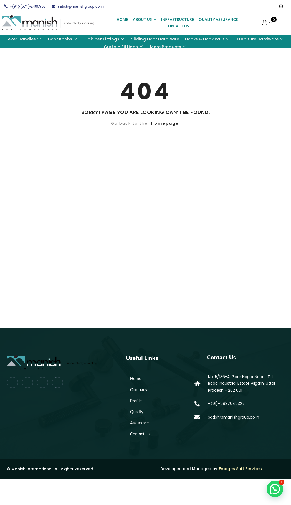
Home (123, 19)
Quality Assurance (218, 19)
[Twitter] (259, 6)
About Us (145, 19)
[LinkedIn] (270, 6)
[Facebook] (248, 6)
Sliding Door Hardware (155, 39)
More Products (168, 46)
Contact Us (177, 26)
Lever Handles (23, 39)
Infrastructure (177, 19)
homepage (165, 123)
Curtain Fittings (123, 46)
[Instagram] (281, 6)
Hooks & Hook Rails (207, 39)
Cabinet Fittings (104, 39)
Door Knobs (62, 39)
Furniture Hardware (260, 39)
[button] (275, 489)
